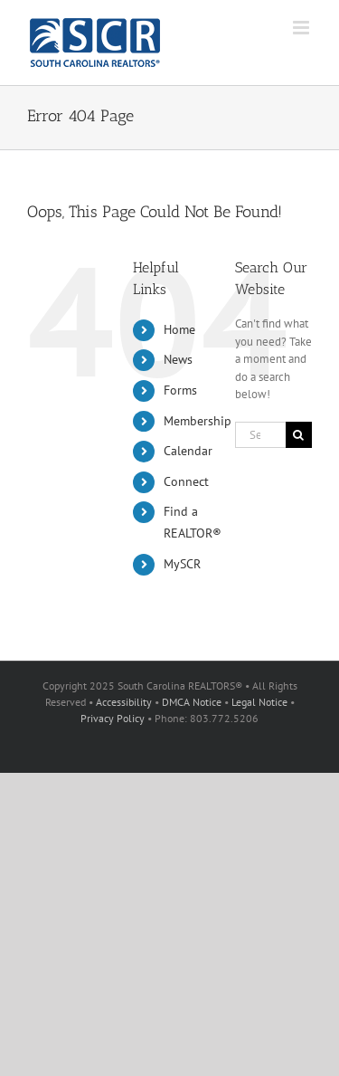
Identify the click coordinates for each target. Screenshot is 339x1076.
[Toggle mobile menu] (302, 27)
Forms (180, 390)
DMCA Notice (191, 702)
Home (179, 329)
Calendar (188, 451)
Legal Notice (259, 702)
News (178, 359)
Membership (197, 421)
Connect (186, 481)
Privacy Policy (112, 718)
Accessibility (124, 702)
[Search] (299, 435)
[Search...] (260, 435)
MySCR (182, 564)
